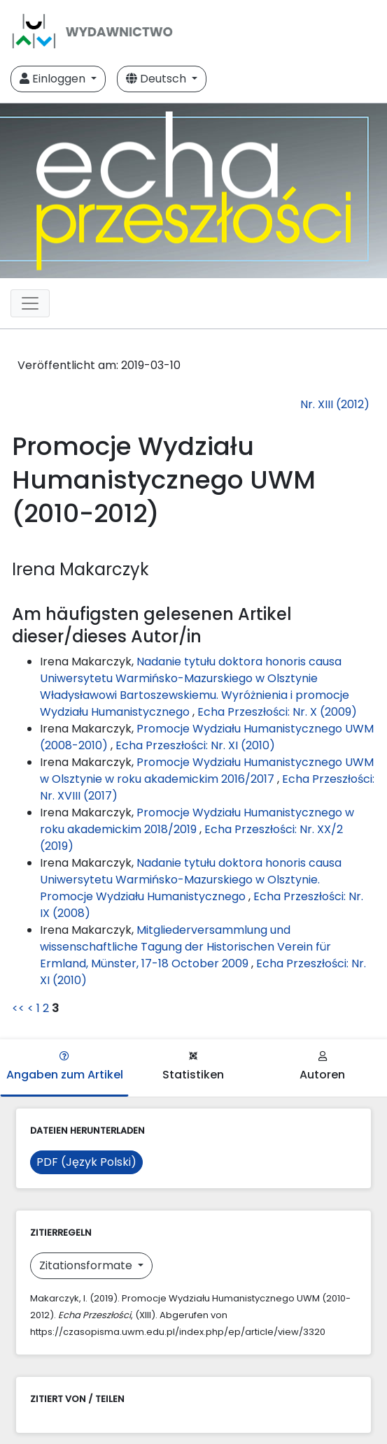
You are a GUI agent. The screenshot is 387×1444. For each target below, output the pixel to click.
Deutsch (157, 79)
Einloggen (54, 79)
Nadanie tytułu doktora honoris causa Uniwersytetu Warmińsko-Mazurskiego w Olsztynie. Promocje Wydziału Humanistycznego (191, 879)
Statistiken (193, 1067)
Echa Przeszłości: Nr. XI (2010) (195, 745)
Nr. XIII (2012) (335, 404)
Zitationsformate (87, 1265)
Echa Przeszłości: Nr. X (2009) (277, 712)
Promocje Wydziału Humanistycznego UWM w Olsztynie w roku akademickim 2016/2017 (207, 770)
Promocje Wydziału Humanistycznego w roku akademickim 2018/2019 (197, 820)
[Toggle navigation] (30, 303)
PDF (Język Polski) (86, 1162)
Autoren (322, 1067)
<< (18, 1008)
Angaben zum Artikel (64, 1067)
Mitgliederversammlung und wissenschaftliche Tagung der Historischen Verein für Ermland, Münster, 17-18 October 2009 (185, 947)
